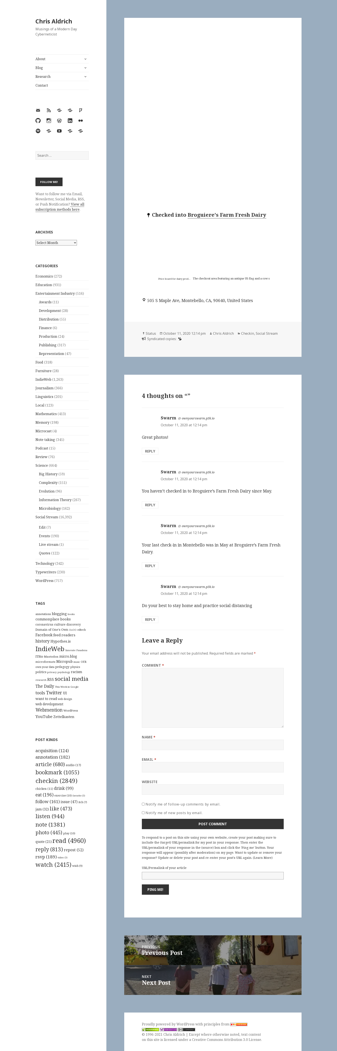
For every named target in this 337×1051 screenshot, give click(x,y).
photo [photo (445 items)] (48, 832)
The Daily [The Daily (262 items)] (44, 686)
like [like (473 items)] (61, 808)
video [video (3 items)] (62, 857)
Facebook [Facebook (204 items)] (43, 634)
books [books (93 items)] (71, 614)
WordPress (44, 580)
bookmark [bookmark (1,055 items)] (57, 772)
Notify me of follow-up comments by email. (183, 804)
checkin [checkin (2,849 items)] (56, 780)
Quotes (44, 553)
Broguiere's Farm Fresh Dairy (227, 214)
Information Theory (55, 499)
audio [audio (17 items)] (73, 765)
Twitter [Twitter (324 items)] (54, 692)
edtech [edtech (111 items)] (81, 630)
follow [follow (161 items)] (47, 801)
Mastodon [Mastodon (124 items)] (51, 656)
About (40, 59)
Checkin (247, 333)
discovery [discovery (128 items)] (73, 624)
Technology (44, 563)
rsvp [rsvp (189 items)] (46, 857)
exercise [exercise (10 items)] (63, 795)
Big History (48, 474)
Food (39, 362)
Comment (153, 665)
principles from (225, 1024)
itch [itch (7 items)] (82, 802)
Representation (51, 353)
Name (149, 737)
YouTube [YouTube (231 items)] (43, 716)
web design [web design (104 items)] (65, 699)
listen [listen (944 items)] (49, 816)
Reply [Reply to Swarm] (150, 451)
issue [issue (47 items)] (69, 801)
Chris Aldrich (53, 21)
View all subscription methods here (59, 207)
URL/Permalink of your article (164, 868)
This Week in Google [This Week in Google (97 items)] (67, 686)
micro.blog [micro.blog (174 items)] (68, 656)
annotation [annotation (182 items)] (52, 757)
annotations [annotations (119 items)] (43, 614)
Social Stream (46, 517)
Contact (41, 85)
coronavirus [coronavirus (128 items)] (44, 624)
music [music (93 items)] (77, 661)
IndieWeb (43, 379)
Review (41, 456)
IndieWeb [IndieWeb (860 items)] (49, 648)
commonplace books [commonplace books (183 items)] (53, 619)
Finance (45, 327)
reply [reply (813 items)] (49, 849)
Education (43, 284)
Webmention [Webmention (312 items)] (49, 710)
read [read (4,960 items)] (69, 840)
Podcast (41, 448)
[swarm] (179, 339)
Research (43, 76)
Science (41, 465)
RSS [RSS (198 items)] (50, 679)
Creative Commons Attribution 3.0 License (226, 1039)
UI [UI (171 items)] (65, 693)
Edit (42, 527)
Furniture (43, 370)
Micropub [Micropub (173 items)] (64, 661)
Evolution (47, 491)
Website (149, 781)
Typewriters (45, 572)
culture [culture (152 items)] (60, 624)
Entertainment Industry (55, 293)
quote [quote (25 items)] (43, 841)
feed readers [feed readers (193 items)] (64, 634)
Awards (45, 302)
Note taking (45, 439)
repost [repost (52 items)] (74, 849)
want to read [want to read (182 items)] (46, 698)
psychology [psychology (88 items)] (64, 672)
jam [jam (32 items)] (42, 809)
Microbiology (50, 508)
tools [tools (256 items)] (40, 693)
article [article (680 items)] (50, 764)
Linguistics (44, 396)
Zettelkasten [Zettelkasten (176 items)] (63, 716)
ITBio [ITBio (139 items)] (39, 656)
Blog (39, 67)
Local (39, 405)
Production (48, 336)
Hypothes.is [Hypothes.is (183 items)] (61, 641)
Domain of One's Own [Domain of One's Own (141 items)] (51, 630)
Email (149, 759)
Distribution (49, 319)
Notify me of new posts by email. (174, 812)
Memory (42, 422)
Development (50, 310)
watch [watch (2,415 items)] (53, 864)
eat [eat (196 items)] (44, 795)
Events (44, 536)
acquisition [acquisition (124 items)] (52, 750)
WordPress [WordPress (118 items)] (70, 710)
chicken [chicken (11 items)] (44, 789)
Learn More (262, 858)
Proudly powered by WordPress (168, 1024)
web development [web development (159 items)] (49, 704)
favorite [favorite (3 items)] (79, 795)
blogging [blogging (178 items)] (59, 613)
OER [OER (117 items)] (83, 662)
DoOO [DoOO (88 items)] (73, 629)
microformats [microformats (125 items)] (45, 662)
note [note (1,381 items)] (50, 824)
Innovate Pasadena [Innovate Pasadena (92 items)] (76, 650)
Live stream (48, 544)
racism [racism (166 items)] (76, 671)
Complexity (48, 482)
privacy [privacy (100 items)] (52, 672)
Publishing (48, 345)
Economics (44, 276)
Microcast (43, 431)
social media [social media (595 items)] (71, 679)
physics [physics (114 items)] (75, 667)
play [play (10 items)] (69, 833)
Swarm (168, 418)
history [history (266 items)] (42, 641)
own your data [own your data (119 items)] (44, 667)
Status (151, 333)
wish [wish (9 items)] (77, 866)
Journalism (44, 388)
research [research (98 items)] (40, 679)
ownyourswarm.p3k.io (198, 418)
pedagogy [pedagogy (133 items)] (62, 667)
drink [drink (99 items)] (64, 788)
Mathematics (46, 413)
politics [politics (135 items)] (40, 672)
